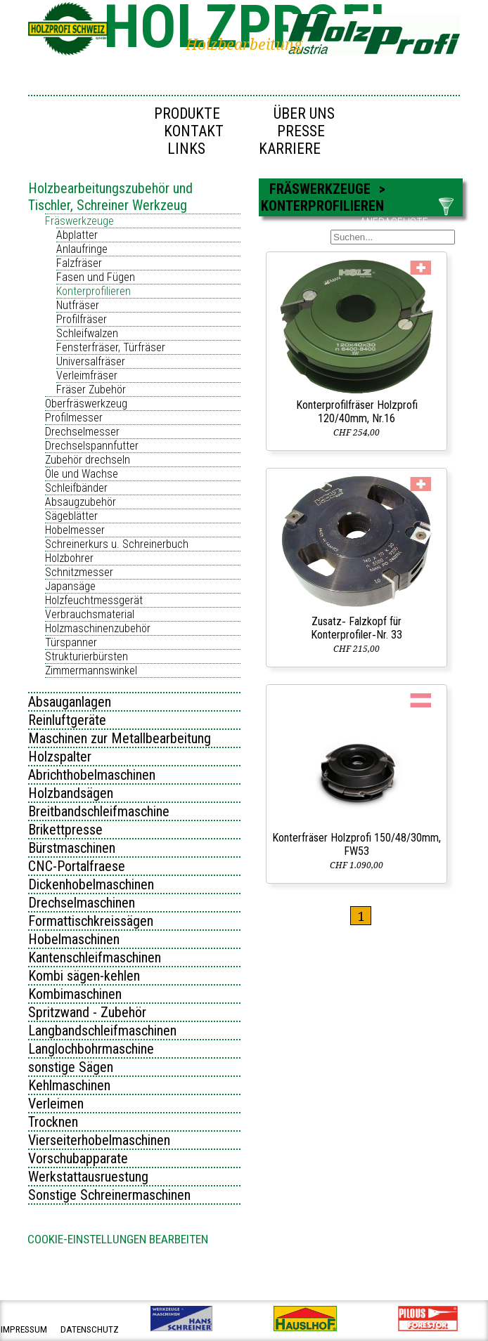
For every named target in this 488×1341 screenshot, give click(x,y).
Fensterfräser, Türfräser (110, 347)
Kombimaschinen (75, 994)
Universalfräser (90, 361)
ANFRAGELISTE (394, 222)
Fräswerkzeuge (79, 221)
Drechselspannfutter (92, 445)
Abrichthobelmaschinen (91, 774)
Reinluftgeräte (67, 720)
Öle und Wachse (81, 473)
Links (186, 148)
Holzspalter (59, 756)
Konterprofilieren (93, 291)
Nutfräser (77, 305)
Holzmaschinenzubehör (97, 628)
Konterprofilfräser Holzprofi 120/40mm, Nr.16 (357, 411)
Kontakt (194, 131)
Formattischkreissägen (90, 920)
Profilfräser (81, 319)
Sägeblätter (71, 516)
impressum (24, 1329)
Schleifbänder (76, 488)
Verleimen (56, 1103)
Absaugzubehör (80, 502)
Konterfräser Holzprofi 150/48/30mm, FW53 (356, 844)
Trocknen (53, 1121)
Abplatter (77, 235)
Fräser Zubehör (91, 389)
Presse (301, 131)
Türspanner (71, 642)
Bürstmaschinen (71, 847)
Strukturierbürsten (86, 656)
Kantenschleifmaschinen (94, 957)
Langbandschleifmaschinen (102, 1030)
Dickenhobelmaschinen (91, 884)
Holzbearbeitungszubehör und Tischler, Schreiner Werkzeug (110, 197)
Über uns (304, 113)
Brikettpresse (65, 829)
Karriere (290, 148)
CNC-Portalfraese (76, 866)
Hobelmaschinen (74, 939)
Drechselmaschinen (81, 902)
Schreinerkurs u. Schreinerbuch (116, 544)
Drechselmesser (82, 431)
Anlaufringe (82, 249)
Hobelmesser (75, 530)
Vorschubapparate (78, 1158)
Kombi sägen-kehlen (84, 975)
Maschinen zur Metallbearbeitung (119, 738)
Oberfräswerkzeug (86, 403)
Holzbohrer (69, 558)
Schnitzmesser (79, 572)
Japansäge (70, 586)
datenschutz (89, 1329)
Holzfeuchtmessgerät (94, 600)
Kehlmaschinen (69, 1085)
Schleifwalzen (87, 333)
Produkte (187, 113)
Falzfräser (79, 263)
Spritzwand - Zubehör (87, 1012)
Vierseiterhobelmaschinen (99, 1140)
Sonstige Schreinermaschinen (109, 1194)
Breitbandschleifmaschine (98, 811)
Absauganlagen (69, 701)
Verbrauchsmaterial (89, 614)
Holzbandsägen (70, 793)
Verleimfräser (86, 375)
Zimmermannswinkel (91, 670)
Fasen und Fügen (95, 277)
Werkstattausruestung (88, 1176)
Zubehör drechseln (87, 459)
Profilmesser (74, 417)
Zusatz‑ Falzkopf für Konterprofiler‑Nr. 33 (356, 628)
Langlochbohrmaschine (91, 1048)
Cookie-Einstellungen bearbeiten (117, 1239)
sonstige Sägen (70, 1067)
